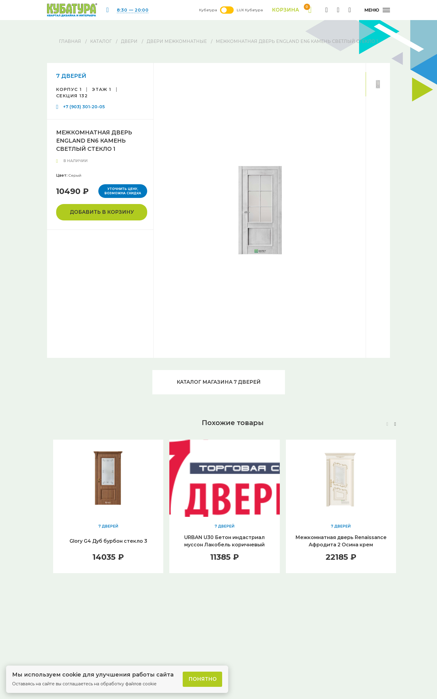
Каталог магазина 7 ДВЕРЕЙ (219, 382)
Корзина (292, 10)
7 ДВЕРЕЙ (71, 76)
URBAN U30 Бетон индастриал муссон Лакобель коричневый (224, 541)
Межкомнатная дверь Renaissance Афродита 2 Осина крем (341, 541)
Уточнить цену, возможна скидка (122, 191)
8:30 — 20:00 (132, 10)
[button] (395, 424)
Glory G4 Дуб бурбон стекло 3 (108, 541)
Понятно (202, 679)
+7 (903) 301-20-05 (84, 106)
